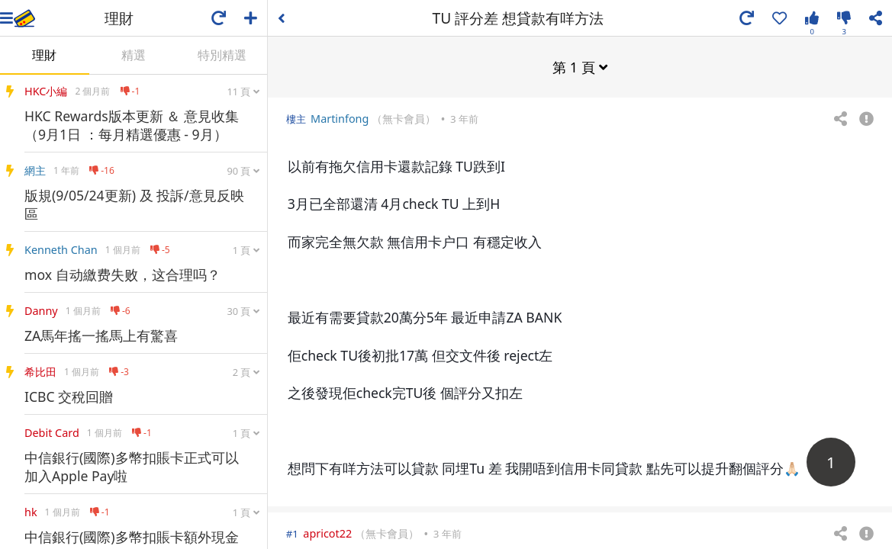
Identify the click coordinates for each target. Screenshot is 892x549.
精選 (133, 55)
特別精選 (222, 55)
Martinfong (340, 118)
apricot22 (327, 532)
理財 (44, 55)
